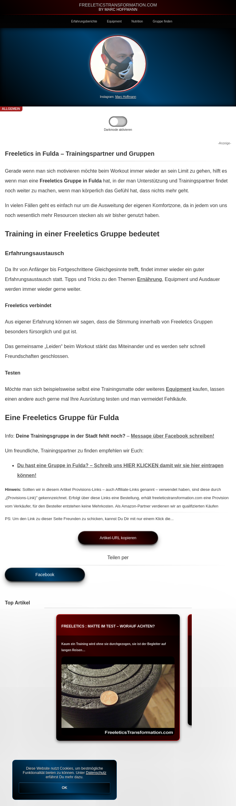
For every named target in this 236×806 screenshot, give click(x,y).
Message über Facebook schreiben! (172, 436)
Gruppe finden (162, 21)
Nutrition (137, 21)
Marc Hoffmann (125, 96)
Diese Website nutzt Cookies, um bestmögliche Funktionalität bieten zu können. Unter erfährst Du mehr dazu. (64, 779)
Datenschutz (96, 773)
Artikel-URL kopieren (118, 537)
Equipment (114, 21)
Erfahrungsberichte (84, 21)
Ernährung (149, 279)
